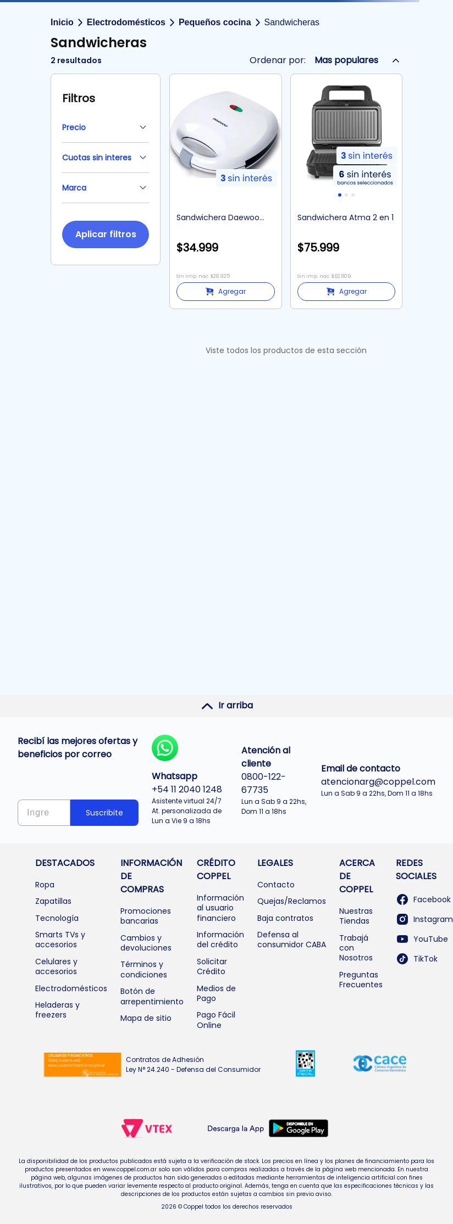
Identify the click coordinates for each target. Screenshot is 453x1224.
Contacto (276, 884)
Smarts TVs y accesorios (60, 939)
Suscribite (104, 812)
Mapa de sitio (146, 1018)
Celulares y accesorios (56, 966)
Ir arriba (227, 705)
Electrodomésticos (126, 22)
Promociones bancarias (145, 916)
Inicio (62, 22)
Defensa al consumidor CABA (291, 939)
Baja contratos (285, 918)
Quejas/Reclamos (291, 901)
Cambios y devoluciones (146, 942)
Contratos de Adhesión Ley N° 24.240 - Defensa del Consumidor (193, 1064)
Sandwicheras (292, 22)
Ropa (44, 884)
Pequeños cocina (215, 22)
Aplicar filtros (105, 234)
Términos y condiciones (143, 969)
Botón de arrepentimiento (152, 996)
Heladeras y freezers (57, 1009)
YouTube (422, 939)
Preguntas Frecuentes (361, 979)
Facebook (423, 899)
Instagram (424, 919)
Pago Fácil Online (216, 1019)
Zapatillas (53, 901)
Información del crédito (220, 939)
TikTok (417, 958)
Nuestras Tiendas (356, 916)
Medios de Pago (216, 993)
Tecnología (57, 918)
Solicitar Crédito (212, 966)
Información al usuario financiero (220, 908)
